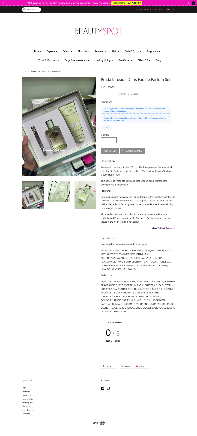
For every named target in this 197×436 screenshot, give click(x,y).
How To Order (27, 399)
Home (37, 51)
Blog (158, 60)
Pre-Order (125, 60)
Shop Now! (20, 3)
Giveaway (26, 414)
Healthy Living (104, 60)
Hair (115, 51)
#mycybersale (27, 410)
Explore (51, 51)
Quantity (105, 135)
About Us (26, 392)
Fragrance (153, 51)
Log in (138, 9)
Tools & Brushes (48, 60)
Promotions (106, 102)
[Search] (31, 9)
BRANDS (143, 60)
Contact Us (26, 395)
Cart (173, 9)
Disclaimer (26, 406)
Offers (67, 51)
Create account (154, 9)
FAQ (24, 388)
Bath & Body (133, 51)
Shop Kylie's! (185, 3)
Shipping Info (27, 403)
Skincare (84, 51)
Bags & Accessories (77, 60)
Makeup (101, 51)
